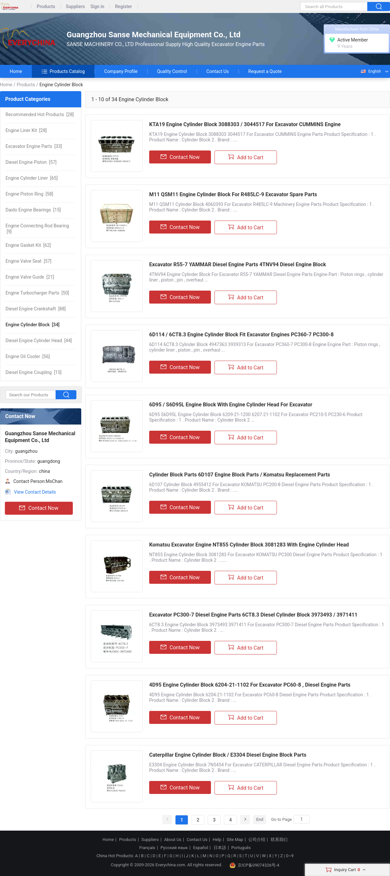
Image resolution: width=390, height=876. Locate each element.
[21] (30, 277)
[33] (34, 146)
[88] (36, 308)
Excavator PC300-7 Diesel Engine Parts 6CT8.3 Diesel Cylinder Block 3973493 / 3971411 (253, 615)
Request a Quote (265, 71)
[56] (28, 356)
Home (16, 71)
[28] (40, 114)
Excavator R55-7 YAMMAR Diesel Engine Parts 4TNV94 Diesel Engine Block (237, 264)
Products (46, 7)
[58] (29, 194)
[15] (33, 209)
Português (241, 848)
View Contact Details (35, 492)
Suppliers (75, 7)
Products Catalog (63, 71)
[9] (37, 228)
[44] (39, 340)
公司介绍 (256, 840)
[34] (32, 324)
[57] (31, 162)
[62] (28, 245)
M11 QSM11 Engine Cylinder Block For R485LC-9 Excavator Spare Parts (233, 194)
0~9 (289, 855)
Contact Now (38, 508)
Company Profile (121, 71)
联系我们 (279, 840)
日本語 (220, 848)
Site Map (235, 840)
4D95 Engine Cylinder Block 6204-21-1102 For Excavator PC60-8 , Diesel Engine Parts (249, 685)
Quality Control (172, 71)
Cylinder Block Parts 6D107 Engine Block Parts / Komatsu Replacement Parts (239, 475)
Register (123, 7)
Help (217, 840)
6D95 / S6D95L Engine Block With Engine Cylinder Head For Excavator (230, 405)
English (370, 71)
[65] (32, 178)
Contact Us (217, 71)
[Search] (301, 819)
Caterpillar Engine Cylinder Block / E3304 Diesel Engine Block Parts (227, 755)
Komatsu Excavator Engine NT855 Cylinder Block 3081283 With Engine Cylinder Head (249, 545)
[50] (37, 292)
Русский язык (174, 848)
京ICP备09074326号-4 (254, 865)
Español (200, 848)
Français (147, 848)
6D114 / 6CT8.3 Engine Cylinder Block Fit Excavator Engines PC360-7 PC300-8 (241, 334)
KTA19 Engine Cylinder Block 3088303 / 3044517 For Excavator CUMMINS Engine (245, 124)
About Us (172, 840)
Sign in (97, 7)
